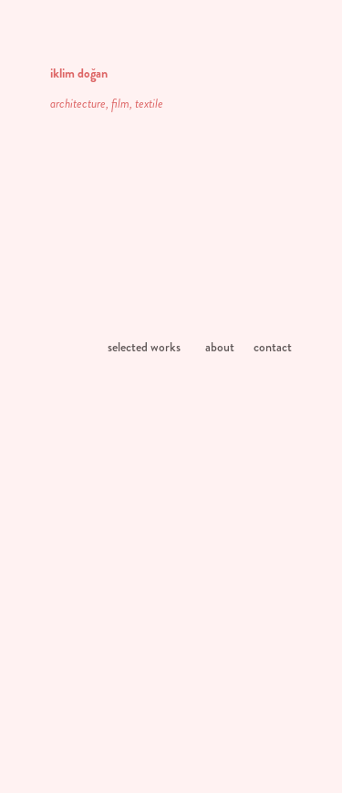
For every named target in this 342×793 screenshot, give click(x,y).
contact (273, 347)
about (219, 347)
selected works (144, 347)
